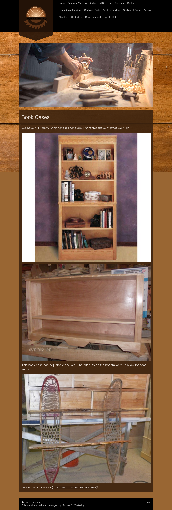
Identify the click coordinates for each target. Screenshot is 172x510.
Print (26, 502)
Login (147, 502)
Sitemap (36, 502)
